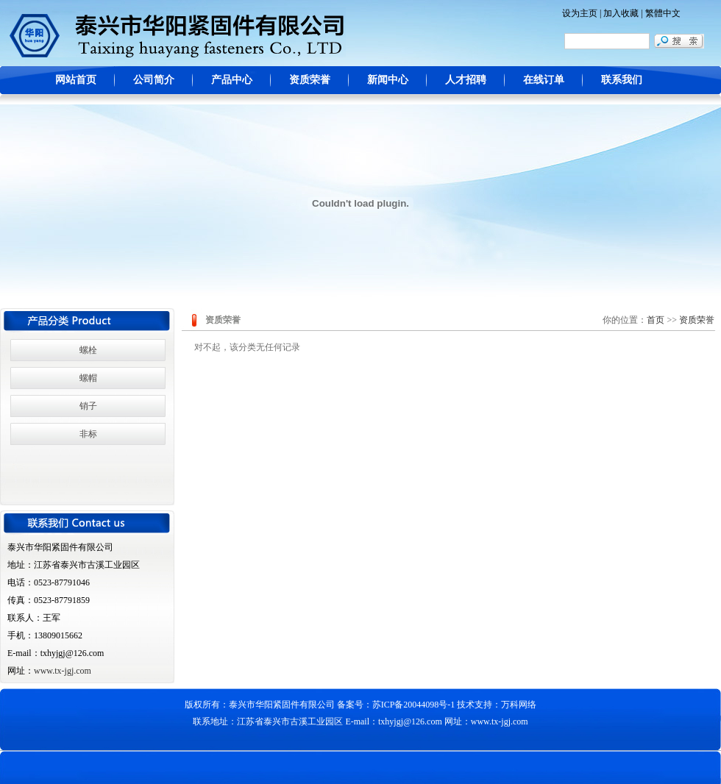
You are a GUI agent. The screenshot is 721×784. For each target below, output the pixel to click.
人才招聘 (465, 79)
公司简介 (153, 79)
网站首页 (75, 79)
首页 (655, 320)
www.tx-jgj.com (62, 671)
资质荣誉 (309, 79)
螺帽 (88, 378)
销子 (88, 406)
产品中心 (231, 79)
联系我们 (621, 79)
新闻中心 (387, 79)
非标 (88, 434)
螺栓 (88, 350)
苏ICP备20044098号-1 (413, 704)
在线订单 (543, 79)
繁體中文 (663, 13)
